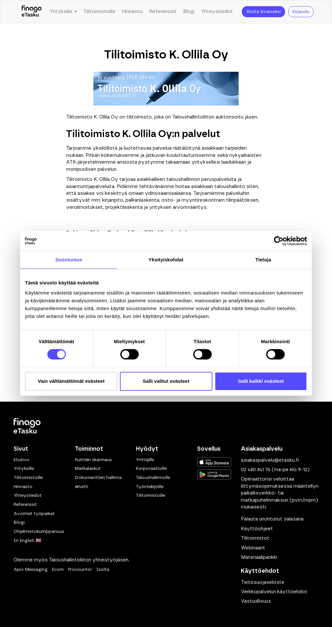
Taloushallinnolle (153, 477)
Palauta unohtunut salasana (272, 519)
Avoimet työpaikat (34, 513)
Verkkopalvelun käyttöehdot (274, 591)
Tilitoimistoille (99, 11)
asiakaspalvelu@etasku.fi (270, 460)
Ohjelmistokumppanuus (39, 531)
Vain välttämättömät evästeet (71, 381)
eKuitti (81, 486)
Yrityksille (24, 468)
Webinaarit (253, 547)
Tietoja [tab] (263, 259)
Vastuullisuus (256, 601)
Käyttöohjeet (257, 528)
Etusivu (21, 460)
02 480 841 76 (255, 469)
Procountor (80, 569)
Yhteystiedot (217, 11)
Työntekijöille (149, 486)
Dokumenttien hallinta (98, 477)
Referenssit (163, 11)
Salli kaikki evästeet (261, 381)
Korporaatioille (151, 468)
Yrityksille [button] (63, 11)
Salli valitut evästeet (166, 381)
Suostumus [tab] (68, 259)
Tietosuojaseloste (262, 582)
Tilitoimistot (255, 538)
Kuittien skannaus (93, 460)
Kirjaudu (300, 11)
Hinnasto (132, 11)
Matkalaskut (88, 468)
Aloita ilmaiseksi (263, 11)
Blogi (189, 11)
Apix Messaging (31, 569)
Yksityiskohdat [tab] (165, 259)
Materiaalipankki (259, 557)
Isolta (102, 569)
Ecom (58, 569)
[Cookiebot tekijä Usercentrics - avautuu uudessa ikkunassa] (278, 241)
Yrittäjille (145, 460)
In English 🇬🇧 (27, 540)
